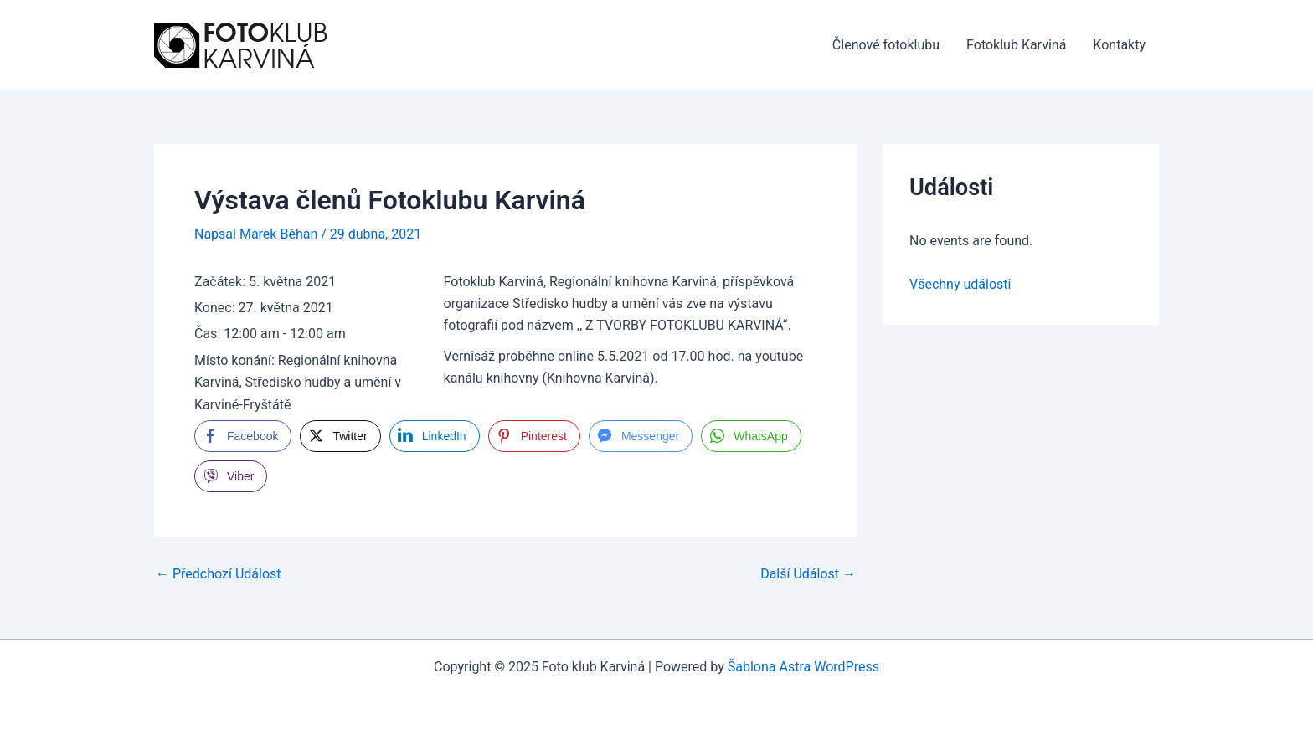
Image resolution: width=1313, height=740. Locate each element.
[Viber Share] (230, 476)
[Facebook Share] (242, 436)
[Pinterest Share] (534, 436)
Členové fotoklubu (886, 45)
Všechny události (960, 284)
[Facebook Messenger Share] (641, 436)
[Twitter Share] (340, 436)
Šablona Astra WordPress (803, 667)
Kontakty (1119, 45)
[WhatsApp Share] (751, 436)
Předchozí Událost (218, 574)
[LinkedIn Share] (434, 436)
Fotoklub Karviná (1016, 45)
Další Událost (808, 574)
